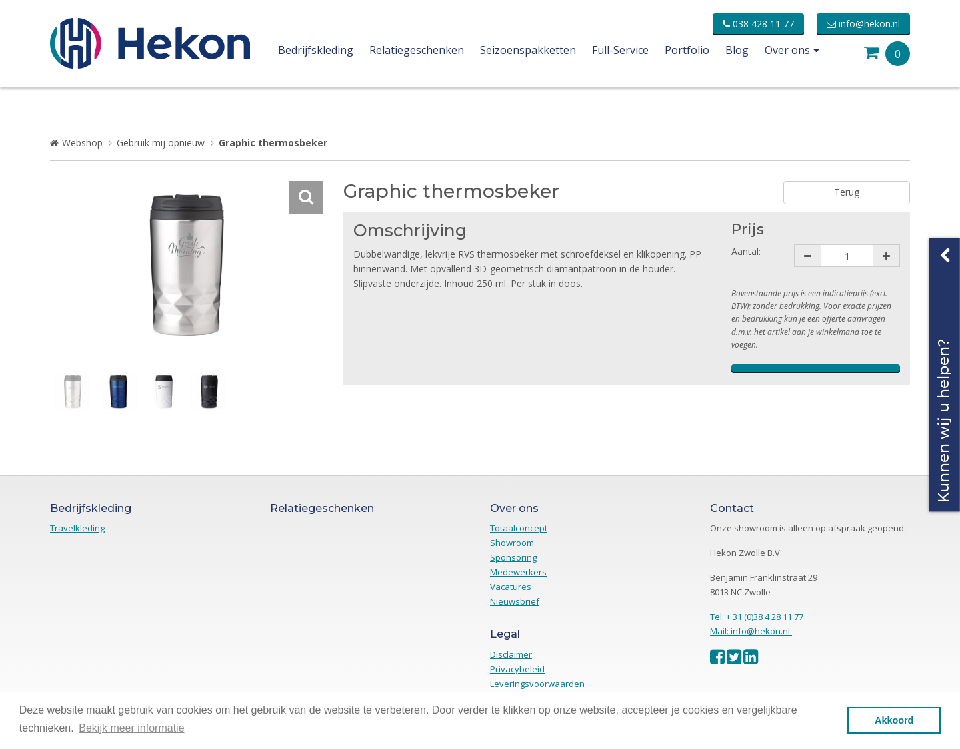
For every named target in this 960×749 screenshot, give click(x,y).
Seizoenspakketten (528, 50)
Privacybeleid (517, 669)
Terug (846, 192)
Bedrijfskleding (315, 50)
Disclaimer (511, 654)
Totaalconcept (518, 528)
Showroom (512, 543)
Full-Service (620, 50)
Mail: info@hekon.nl (751, 631)
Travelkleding (77, 528)
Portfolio (687, 50)
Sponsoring (513, 557)
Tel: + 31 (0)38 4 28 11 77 (756, 617)
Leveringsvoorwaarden (537, 684)
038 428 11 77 (758, 23)
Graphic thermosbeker (273, 142)
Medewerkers (518, 572)
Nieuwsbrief (514, 601)
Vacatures (510, 587)
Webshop (82, 142)
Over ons (792, 50)
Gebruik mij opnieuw (161, 142)
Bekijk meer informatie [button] (131, 728)
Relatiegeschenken (416, 50)
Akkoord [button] (894, 720)
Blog (737, 50)
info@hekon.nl (863, 23)
